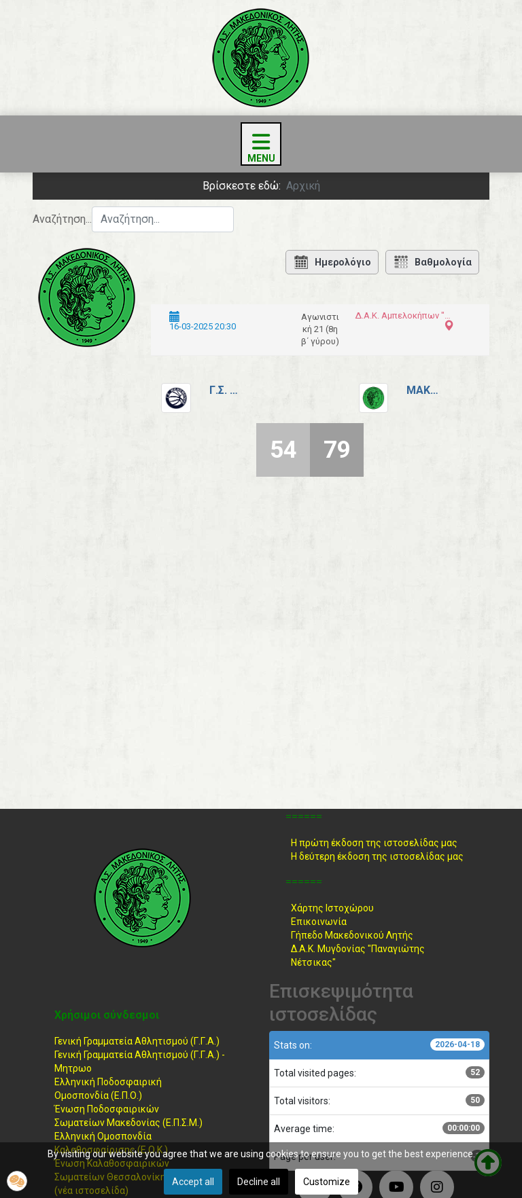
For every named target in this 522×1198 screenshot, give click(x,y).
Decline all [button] (258, 1181)
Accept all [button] (193, 1181)
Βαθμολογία (432, 262)
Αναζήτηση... (62, 219)
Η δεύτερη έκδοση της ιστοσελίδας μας (377, 856)
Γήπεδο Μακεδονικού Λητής (352, 935)
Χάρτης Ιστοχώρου (332, 908)
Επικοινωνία (319, 921)
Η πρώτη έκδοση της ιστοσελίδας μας (374, 842)
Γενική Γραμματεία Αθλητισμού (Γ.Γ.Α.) (137, 1041)
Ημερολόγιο (332, 262)
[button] (17, 1181)
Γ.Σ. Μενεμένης (226, 390)
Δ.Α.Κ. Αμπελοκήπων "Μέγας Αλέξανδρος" (403, 315)
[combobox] (163, 219)
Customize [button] (326, 1181)
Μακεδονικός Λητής (423, 390)
